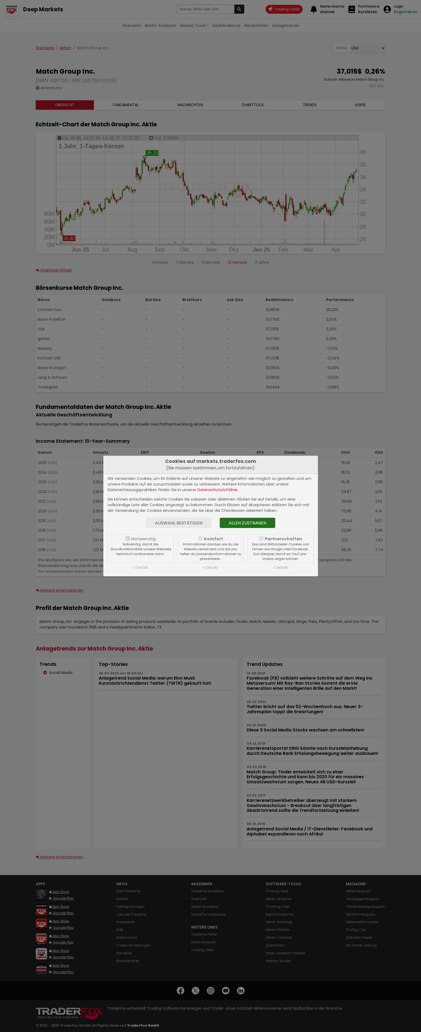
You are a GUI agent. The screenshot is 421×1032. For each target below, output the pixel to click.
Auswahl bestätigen (178, 523)
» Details (140, 567)
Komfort (213, 539)
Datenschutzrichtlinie (217, 489)
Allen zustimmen (247, 523)
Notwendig (143, 539)
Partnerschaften (283, 539)
